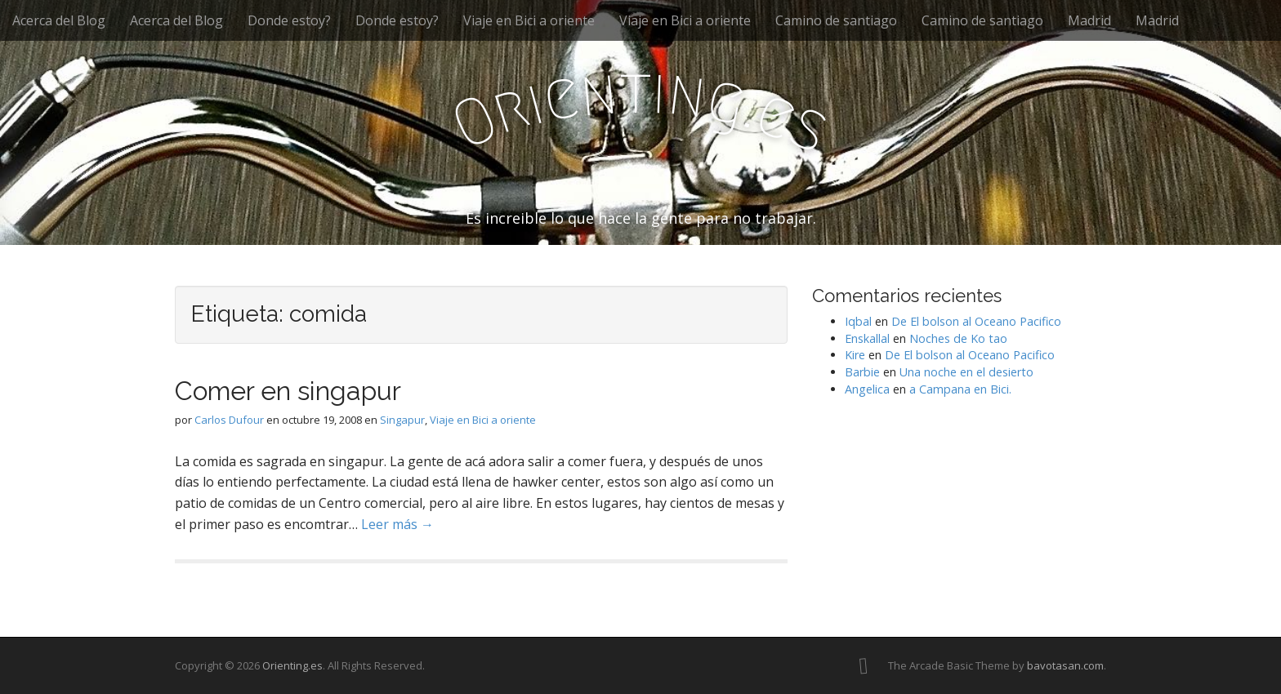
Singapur (402, 419)
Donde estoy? (289, 20)
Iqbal (858, 321)
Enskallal (867, 338)
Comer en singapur (288, 391)
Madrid (1089, 20)
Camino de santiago (836, 20)
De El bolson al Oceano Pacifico (976, 321)
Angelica (867, 389)
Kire (855, 355)
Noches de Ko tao (958, 338)
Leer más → (397, 524)
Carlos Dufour (229, 419)
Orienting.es (292, 665)
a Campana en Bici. (960, 389)
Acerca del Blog (58, 20)
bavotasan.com (1065, 665)
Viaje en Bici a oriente (529, 20)
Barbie (862, 372)
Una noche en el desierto (966, 372)
